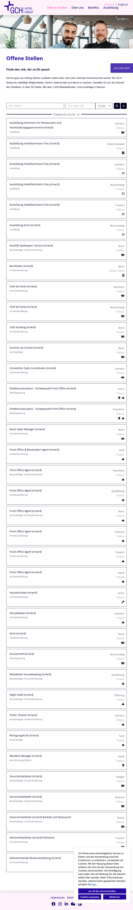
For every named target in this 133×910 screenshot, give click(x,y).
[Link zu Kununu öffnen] (79, 904)
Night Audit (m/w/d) (21, 694)
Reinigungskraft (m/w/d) (24, 735)
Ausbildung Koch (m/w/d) (25, 225)
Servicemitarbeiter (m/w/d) (26, 776)
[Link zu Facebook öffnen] (53, 904)
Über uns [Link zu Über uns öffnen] (78, 7)
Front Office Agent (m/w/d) (26, 470)
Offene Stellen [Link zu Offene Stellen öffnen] (57, 7)
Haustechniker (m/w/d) (23, 592)
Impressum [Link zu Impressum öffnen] (58, 897)
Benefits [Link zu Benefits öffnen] (93, 7)
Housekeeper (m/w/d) (23, 613)
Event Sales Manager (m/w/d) (27, 429)
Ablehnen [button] (114, 896)
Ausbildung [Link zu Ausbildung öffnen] (110, 7)
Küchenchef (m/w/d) (22, 654)
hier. (94, 884)
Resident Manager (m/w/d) (26, 756)
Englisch (123, 4)
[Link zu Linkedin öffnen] (66, 904)
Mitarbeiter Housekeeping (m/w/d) (30, 674)
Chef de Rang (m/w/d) (23, 327)
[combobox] (104, 106)
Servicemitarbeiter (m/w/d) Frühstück (32, 837)
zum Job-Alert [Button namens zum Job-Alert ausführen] (122, 68)
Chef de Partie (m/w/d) (23, 286)
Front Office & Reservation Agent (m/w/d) (34, 449)
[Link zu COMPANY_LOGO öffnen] (19, 7)
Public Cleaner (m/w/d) (23, 715)
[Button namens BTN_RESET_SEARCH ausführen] (124, 106)
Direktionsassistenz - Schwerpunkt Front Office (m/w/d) (43, 388)
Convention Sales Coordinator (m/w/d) (33, 368)
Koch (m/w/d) (18, 633)
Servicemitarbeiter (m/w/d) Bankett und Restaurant (40, 817)
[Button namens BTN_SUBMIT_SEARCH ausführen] (117, 106)
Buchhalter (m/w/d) (21, 266)
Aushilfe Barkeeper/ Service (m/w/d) (31, 245)
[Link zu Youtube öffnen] (73, 904)
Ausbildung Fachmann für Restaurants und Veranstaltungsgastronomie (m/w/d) (35, 125)
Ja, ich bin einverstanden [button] (102, 891)
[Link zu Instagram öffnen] (60, 904)
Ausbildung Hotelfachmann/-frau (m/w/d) (34, 143)
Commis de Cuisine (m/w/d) (26, 347)
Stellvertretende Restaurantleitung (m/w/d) (35, 858)
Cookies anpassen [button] (89, 896)
